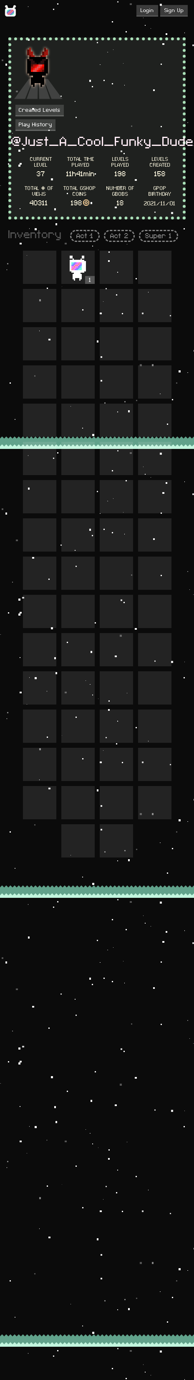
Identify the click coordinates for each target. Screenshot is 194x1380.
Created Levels (39, 110)
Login (147, 10)
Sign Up (174, 10)
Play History (35, 124)
